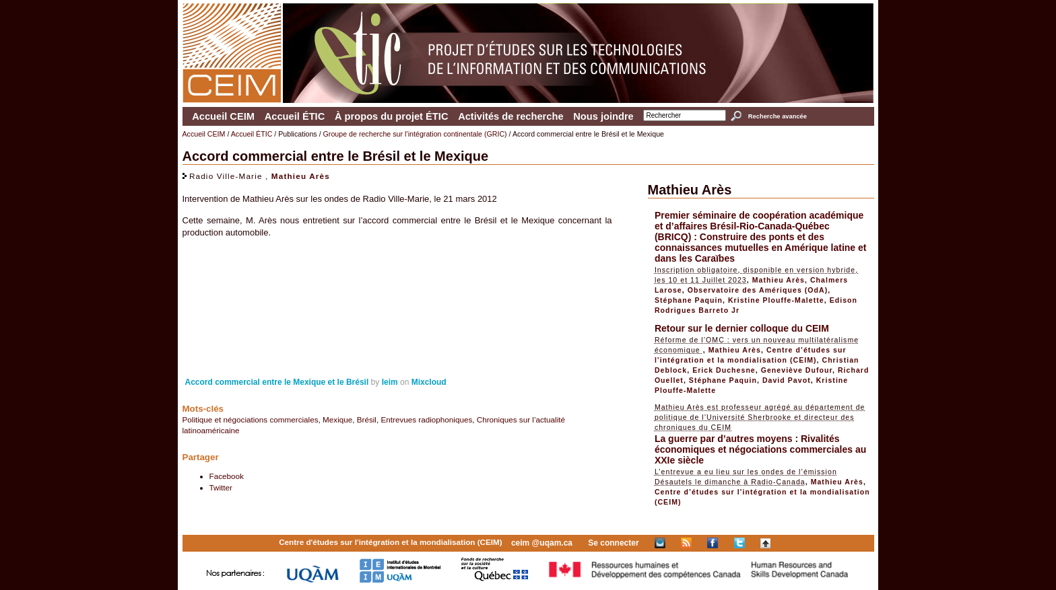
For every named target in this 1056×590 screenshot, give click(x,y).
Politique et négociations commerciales (251, 419)
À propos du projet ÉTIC (392, 116)
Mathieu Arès (300, 176)
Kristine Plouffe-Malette (776, 300)
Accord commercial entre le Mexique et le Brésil (277, 382)
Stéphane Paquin (689, 300)
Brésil (366, 419)
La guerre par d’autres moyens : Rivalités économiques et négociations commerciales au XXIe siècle (760, 449)
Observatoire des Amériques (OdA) (758, 290)
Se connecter (613, 543)
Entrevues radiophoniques (426, 419)
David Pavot (786, 380)
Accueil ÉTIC (295, 116)
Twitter (220, 487)
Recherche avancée (777, 116)
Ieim (390, 382)
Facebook (226, 476)
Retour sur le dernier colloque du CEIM (742, 328)
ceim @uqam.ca (541, 543)
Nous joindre (603, 116)
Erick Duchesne (724, 370)
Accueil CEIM (223, 116)
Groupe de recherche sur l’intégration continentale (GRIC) (415, 134)
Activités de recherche (510, 116)
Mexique (337, 419)
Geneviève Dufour (796, 370)
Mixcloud (429, 382)
